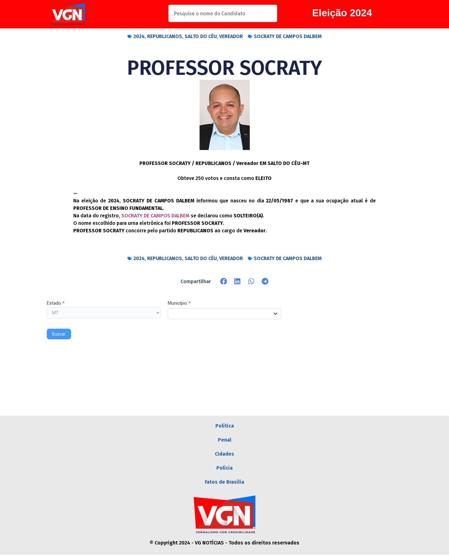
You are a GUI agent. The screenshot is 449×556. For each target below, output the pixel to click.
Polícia (224, 469)
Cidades (224, 454)
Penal (224, 440)
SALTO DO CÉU (201, 36)
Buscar (59, 333)
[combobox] (222, 13)
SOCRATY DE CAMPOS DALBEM (288, 36)
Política (224, 426)
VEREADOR (231, 36)
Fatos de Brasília (224, 483)
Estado (56, 303)
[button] (223, 281)
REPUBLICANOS (164, 36)
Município (179, 303)
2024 (139, 36)
